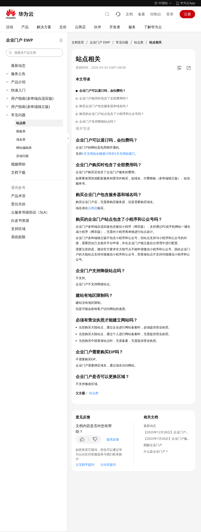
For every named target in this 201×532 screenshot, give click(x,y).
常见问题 (18, 115)
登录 (169, 14)
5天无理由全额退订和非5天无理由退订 (108, 153)
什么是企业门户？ (156, 451)
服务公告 (18, 74)
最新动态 (18, 65)
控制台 (155, 14)
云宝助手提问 (85, 464)
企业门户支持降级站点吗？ (97, 121)
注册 (187, 14)
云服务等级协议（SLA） (30, 212)
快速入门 (18, 90)
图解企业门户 (153, 445)
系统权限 (18, 237)
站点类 (20, 123)
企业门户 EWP (100, 42)
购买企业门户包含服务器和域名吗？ (104, 106)
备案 (141, 14)
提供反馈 (113, 439)
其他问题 (22, 156)
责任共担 (18, 204)
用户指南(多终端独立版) (30, 107)
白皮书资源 (20, 220)
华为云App (187, 3)
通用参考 (18, 188)
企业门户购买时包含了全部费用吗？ (104, 98)
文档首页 (78, 42)
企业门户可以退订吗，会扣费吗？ (102, 91)
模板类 (20, 131)
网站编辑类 (24, 148)
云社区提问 (108, 464)
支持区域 (18, 229)
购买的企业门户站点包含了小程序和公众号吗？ (111, 114)
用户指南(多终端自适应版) (32, 98)
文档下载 (18, 172)
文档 (129, 14)
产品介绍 (18, 82)
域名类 (20, 139)
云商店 (92, 208)
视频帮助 (18, 164)
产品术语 (18, 196)
